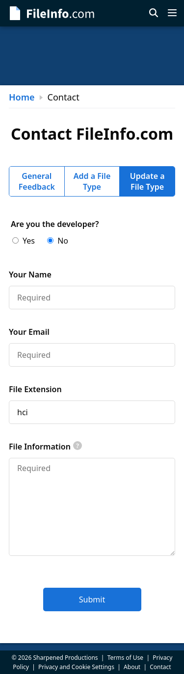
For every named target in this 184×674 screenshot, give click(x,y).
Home (22, 97)
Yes (23, 240)
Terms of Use (125, 657)
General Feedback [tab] (37, 181)
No (57, 240)
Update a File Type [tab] (147, 181)
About (132, 667)
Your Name (30, 274)
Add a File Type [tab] (92, 181)
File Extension (35, 389)
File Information (45, 446)
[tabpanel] (92, 415)
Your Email (29, 331)
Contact (160, 667)
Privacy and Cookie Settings (76, 667)
